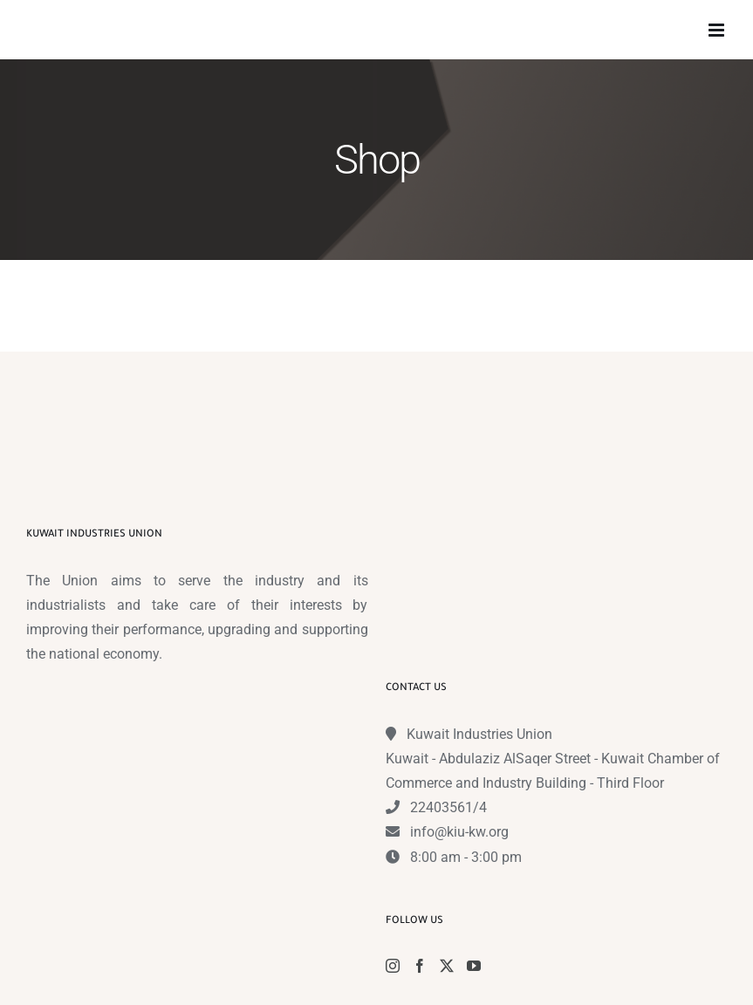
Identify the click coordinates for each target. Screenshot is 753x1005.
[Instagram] (393, 966)
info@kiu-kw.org (459, 832)
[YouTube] (474, 966)
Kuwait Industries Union (479, 734)
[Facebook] (420, 966)
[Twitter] (447, 966)
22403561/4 (448, 807)
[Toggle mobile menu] (718, 30)
